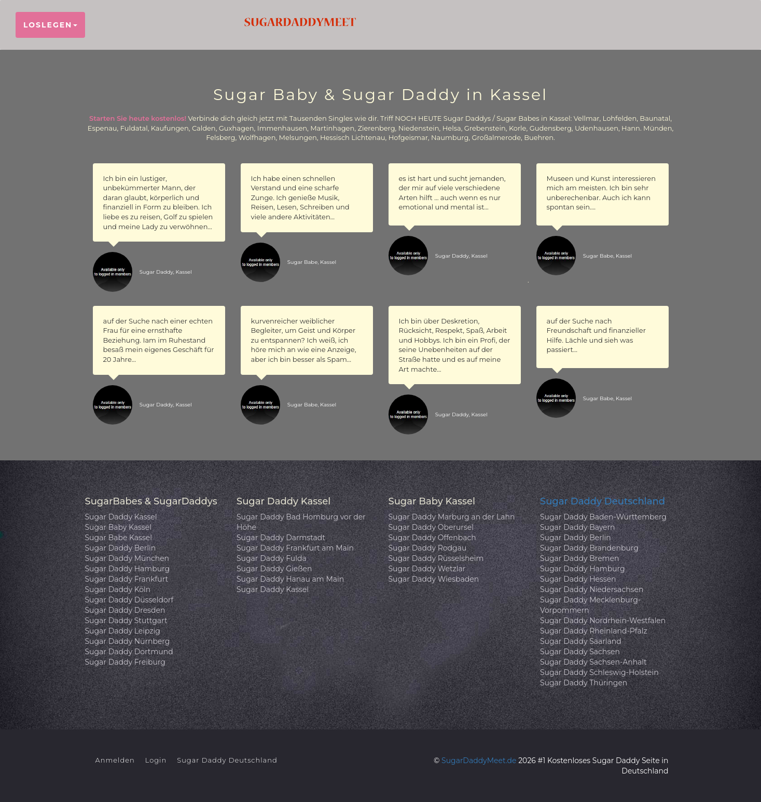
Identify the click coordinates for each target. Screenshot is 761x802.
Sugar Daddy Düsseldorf (129, 599)
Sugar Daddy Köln (118, 589)
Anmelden (115, 760)
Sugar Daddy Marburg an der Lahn (452, 517)
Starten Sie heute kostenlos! (137, 118)
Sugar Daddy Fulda (272, 558)
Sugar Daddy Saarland (580, 641)
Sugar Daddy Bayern (577, 527)
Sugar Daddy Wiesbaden (434, 579)
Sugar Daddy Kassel (121, 517)
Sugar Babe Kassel (119, 537)
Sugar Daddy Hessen (578, 579)
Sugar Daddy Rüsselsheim (436, 558)
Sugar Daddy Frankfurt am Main (295, 548)
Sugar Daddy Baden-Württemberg (603, 517)
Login (156, 760)
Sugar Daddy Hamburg (127, 568)
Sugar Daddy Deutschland (602, 501)
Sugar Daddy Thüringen (583, 682)
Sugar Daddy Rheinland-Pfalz (593, 631)
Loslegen (50, 25)
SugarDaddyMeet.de (478, 760)
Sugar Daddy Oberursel (431, 527)
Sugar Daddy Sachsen (580, 651)
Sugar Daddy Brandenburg (589, 548)
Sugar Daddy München (127, 558)
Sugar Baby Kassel (118, 527)
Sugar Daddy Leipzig (122, 631)
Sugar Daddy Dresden (125, 610)
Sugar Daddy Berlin (120, 548)
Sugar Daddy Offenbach (432, 537)
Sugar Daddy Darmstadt (281, 537)
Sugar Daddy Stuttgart (126, 620)
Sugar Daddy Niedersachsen (591, 589)
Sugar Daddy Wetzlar (427, 568)
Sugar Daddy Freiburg (125, 662)
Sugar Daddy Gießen (274, 568)
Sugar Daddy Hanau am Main (290, 579)
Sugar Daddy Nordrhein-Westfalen (603, 620)
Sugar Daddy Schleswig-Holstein (599, 672)
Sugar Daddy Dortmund (129, 651)
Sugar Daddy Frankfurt (127, 579)
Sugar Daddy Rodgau (428, 548)
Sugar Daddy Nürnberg (127, 641)
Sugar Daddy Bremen (579, 558)
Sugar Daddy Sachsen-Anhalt (593, 662)
